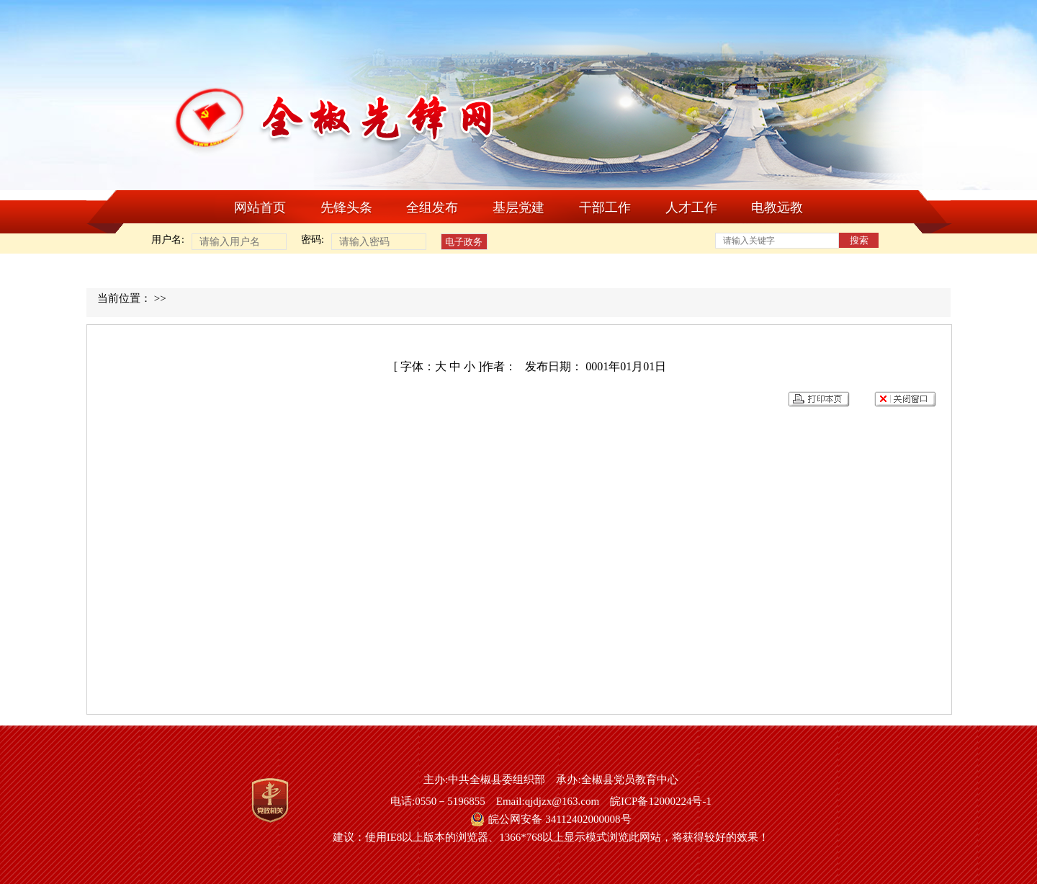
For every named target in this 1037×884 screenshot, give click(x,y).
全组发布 (432, 207)
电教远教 (777, 207)
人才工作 (691, 207)
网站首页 (260, 207)
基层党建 (518, 207)
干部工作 (605, 207)
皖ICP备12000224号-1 (660, 801)
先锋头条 (346, 207)
